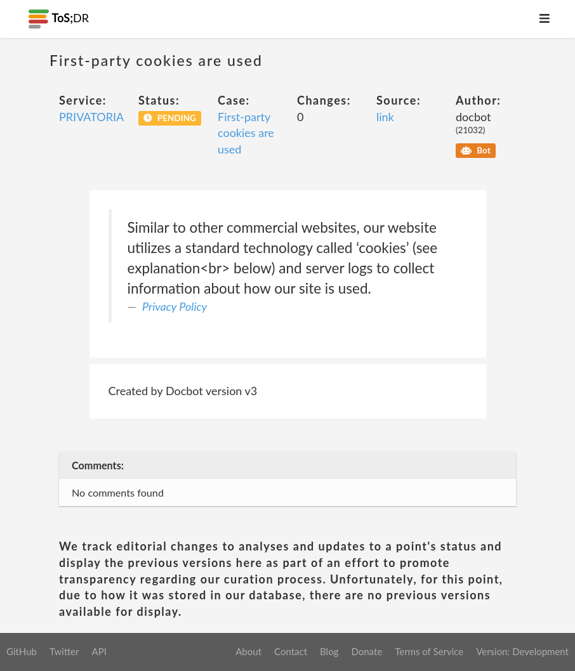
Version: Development (522, 651)
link (385, 117)
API (98, 651)
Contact (290, 651)
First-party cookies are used (246, 133)
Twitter (64, 651)
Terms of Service (429, 651)
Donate (366, 651)
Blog (329, 651)
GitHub (21, 651)
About (248, 651)
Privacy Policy (174, 306)
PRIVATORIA (91, 117)
